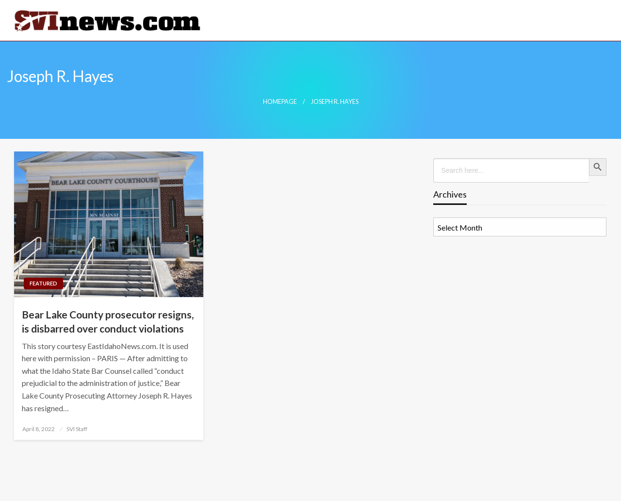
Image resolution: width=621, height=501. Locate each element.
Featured (43, 283)
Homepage (280, 101)
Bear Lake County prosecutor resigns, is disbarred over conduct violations (108, 321)
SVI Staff (76, 429)
